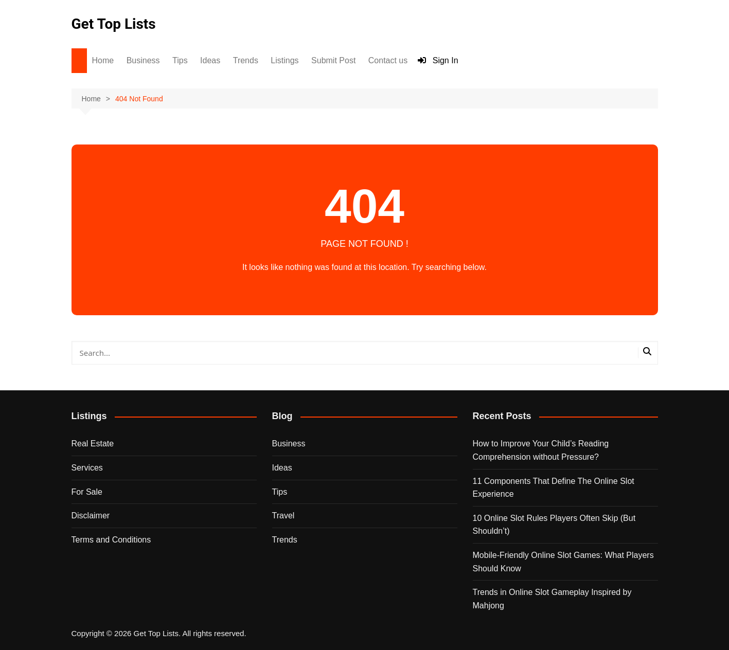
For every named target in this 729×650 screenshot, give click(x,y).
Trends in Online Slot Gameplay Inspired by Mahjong (552, 599)
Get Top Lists (114, 23)
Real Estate (93, 443)
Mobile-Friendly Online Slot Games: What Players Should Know (563, 562)
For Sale (87, 491)
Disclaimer (91, 515)
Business (143, 60)
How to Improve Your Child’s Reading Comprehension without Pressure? (541, 450)
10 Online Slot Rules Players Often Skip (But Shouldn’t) (554, 525)
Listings (284, 60)
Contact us (387, 60)
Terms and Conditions (111, 539)
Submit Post (333, 60)
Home (103, 60)
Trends (245, 60)
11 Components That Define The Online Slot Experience (553, 488)
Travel (283, 515)
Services (87, 467)
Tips (180, 60)
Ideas (210, 60)
